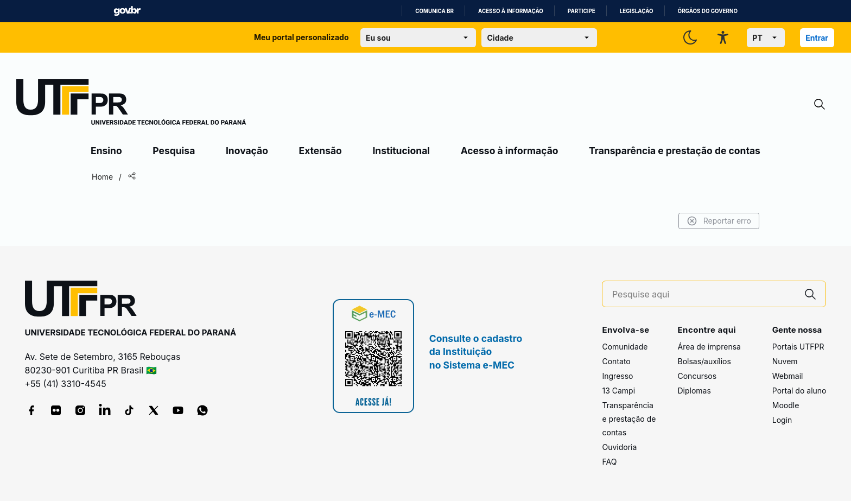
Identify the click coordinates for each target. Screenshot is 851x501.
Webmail (787, 375)
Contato (616, 361)
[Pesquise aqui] (704, 294)
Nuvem (785, 361)
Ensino (106, 150)
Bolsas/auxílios (704, 361)
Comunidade (624, 346)
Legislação (636, 11)
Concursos (696, 375)
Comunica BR (434, 11)
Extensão (320, 150)
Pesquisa (174, 150)
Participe (581, 11)
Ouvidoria (619, 447)
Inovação (247, 150)
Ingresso (617, 375)
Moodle (785, 405)
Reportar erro (719, 220)
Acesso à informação (510, 11)
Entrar (816, 37)
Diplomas (693, 390)
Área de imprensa (708, 346)
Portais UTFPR (798, 346)
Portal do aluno (799, 390)
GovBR (127, 11)
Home (102, 176)
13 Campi (618, 390)
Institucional (401, 150)
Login (782, 419)
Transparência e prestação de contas (674, 150)
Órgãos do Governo (708, 11)
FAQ (609, 461)
